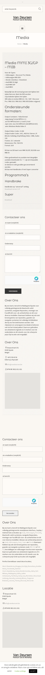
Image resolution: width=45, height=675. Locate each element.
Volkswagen (30, 533)
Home (19, 44)
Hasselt (11, 578)
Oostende (10, 569)
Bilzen (24, 578)
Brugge (18, 566)
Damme (18, 569)
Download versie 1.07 (12, 189)
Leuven (11, 581)
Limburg (5, 578)
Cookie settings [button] (20, 671)
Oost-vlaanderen (8, 571)
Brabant (5, 581)
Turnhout (14, 576)
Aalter (23, 573)
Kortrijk (24, 566)
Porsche (38, 533)
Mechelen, (29, 576)
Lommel (18, 578)
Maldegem (12, 573)
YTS (23, 160)
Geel (20, 576)
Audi (23, 533)
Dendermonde (25, 571)
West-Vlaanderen (8, 566)
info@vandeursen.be (14, 364)
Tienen (17, 581)
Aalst (32, 571)
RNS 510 (33, 547)
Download (8, 200)
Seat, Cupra (22, 542)
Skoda (31, 542)
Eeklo (19, 573)
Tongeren (30, 578)
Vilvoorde (30, 581)
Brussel (23, 581)
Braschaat (37, 576)
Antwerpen (6, 576)
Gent (17, 571)
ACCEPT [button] (33, 671)
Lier (23, 576)
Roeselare (31, 566)
